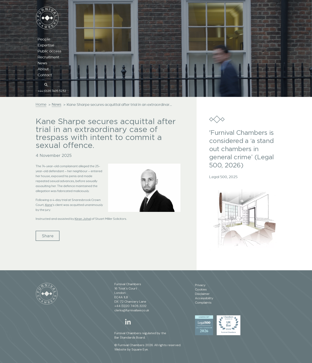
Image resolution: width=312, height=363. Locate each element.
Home (41, 104)
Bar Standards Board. (129, 337)
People (44, 39)
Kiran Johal (83, 219)
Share (48, 236)
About (43, 69)
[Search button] (46, 84)
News (42, 63)
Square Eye (140, 349)
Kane (48, 205)
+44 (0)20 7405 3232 (52, 91)
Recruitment (48, 57)
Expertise (46, 45)
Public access (49, 51)
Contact (45, 75)
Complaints (203, 302)
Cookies (201, 289)
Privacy (200, 285)
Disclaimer (202, 294)
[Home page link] (40, 84)
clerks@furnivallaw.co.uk (131, 310)
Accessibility (204, 298)
